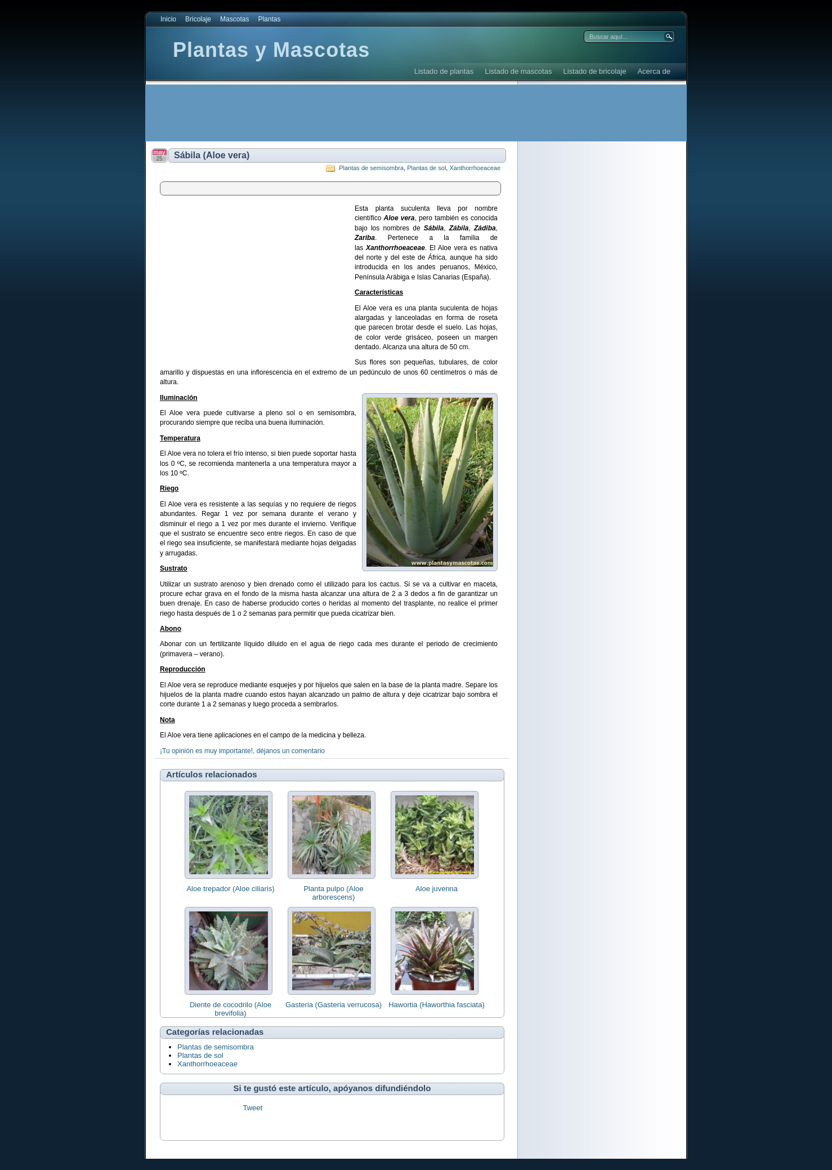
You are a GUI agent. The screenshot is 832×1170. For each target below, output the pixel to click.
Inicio (168, 19)
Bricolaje (198, 19)
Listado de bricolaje (594, 71)
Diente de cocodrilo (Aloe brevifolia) (230, 1008)
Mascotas (234, 19)
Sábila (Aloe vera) (211, 155)
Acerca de (653, 71)
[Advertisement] (351, 112)
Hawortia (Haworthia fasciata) (436, 1004)
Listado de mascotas (518, 71)
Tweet (252, 1108)
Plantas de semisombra (371, 167)
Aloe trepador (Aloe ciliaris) (230, 888)
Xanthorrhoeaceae (474, 167)
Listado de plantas (444, 71)
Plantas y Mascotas (271, 49)
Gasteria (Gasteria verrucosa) (333, 1004)
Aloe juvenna (436, 888)
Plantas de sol (426, 167)
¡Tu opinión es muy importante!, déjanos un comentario (242, 751)
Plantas (269, 19)
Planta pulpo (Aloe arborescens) (333, 892)
